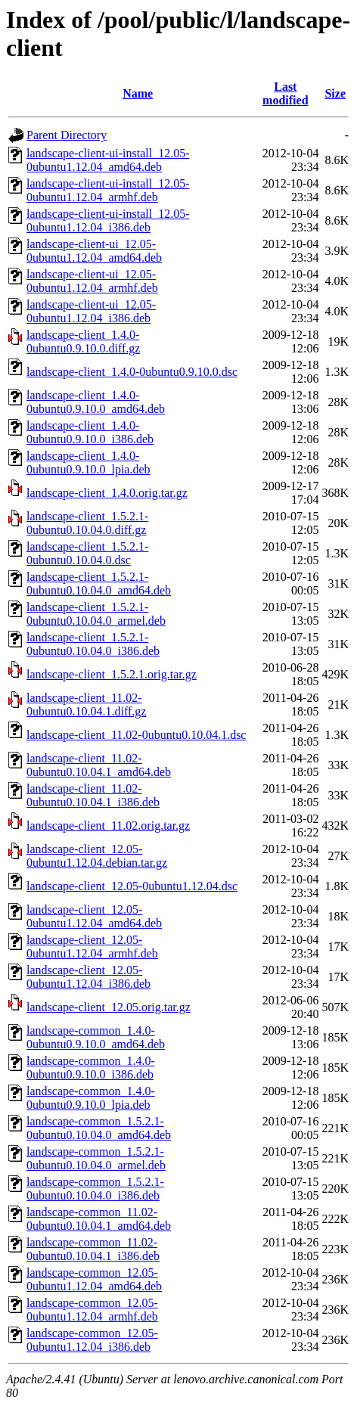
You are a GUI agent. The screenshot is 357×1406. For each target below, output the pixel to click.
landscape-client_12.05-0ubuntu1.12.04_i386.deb (88, 977)
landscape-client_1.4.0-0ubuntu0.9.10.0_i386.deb (90, 432)
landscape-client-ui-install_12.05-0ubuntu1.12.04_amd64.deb (107, 160)
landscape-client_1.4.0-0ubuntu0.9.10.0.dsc (131, 371)
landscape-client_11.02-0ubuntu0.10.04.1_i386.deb (93, 795)
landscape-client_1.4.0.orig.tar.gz (107, 492)
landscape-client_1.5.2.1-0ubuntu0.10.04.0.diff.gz (87, 523)
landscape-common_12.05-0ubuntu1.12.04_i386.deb (92, 1340)
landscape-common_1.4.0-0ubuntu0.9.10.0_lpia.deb (90, 1098)
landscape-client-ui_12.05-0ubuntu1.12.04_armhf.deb (92, 281)
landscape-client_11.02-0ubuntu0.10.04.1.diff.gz (86, 704)
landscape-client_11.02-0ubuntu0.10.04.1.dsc (136, 734)
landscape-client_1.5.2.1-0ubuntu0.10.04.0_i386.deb (93, 644)
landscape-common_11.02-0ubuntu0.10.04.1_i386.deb (93, 1249)
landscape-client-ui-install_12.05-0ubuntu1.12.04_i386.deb (107, 220)
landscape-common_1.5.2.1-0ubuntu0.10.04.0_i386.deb (95, 1188)
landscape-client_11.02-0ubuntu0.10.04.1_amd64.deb (98, 765)
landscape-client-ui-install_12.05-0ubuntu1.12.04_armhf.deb (107, 190)
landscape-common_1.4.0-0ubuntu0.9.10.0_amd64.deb (95, 1037)
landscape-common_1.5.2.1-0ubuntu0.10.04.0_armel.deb (96, 1158)
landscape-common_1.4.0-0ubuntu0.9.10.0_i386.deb (90, 1067)
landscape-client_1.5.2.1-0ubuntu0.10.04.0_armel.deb (96, 614)
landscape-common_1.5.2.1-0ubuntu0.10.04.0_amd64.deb (98, 1128)
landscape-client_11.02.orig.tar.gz (108, 825)
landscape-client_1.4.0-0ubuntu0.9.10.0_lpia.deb (88, 462)
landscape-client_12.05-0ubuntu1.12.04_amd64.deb (94, 916)
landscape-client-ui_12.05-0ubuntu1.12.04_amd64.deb (94, 250)
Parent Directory (66, 135)
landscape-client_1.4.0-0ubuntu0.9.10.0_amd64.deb (95, 402)
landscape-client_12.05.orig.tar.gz (108, 1007)
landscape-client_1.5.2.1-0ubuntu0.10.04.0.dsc (87, 553)
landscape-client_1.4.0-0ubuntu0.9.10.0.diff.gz (83, 341)
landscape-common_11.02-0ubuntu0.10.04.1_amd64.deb (98, 1219)
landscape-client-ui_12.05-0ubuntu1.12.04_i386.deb (91, 311)
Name (138, 93)
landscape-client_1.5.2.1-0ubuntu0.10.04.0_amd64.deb (98, 583)
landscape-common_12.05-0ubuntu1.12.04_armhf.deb (92, 1309)
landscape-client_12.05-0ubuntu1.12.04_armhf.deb (92, 946)
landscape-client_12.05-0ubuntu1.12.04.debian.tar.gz (96, 856)
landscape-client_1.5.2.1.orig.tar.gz (111, 674)
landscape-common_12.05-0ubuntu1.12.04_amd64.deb (94, 1279)
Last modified (285, 93)
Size (335, 93)
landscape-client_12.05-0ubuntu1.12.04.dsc (131, 886)
